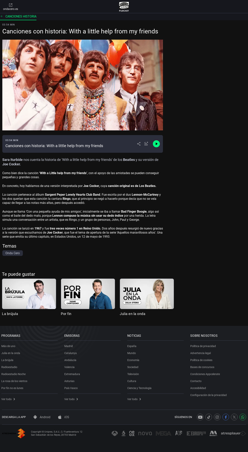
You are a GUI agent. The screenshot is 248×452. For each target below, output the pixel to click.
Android (42, 417)
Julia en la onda (132, 314)
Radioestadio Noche (14, 373)
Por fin (66, 314)
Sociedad (133, 366)
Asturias (70, 380)
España (132, 345)
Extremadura (73, 373)
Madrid (69, 345)
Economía (134, 359)
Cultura (132, 380)
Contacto (196, 380)
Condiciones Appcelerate (205, 373)
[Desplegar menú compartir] (139, 144)
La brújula (10, 314)
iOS (63, 417)
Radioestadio (10, 366)
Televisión (134, 373)
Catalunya (71, 352)
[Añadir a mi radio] (146, 144)
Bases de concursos (203, 366)
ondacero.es (10, 6)
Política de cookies (202, 359)
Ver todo (9, 398)
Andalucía (71, 359)
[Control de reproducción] (156, 143)
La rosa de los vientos (15, 380)
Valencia (70, 366)
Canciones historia (18, 16)
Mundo (132, 352)
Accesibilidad (199, 387)
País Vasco (71, 387)
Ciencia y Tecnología (140, 387)
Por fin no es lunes (13, 387)
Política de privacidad (203, 345)
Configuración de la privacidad (209, 394)
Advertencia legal (201, 352)
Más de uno (9, 345)
